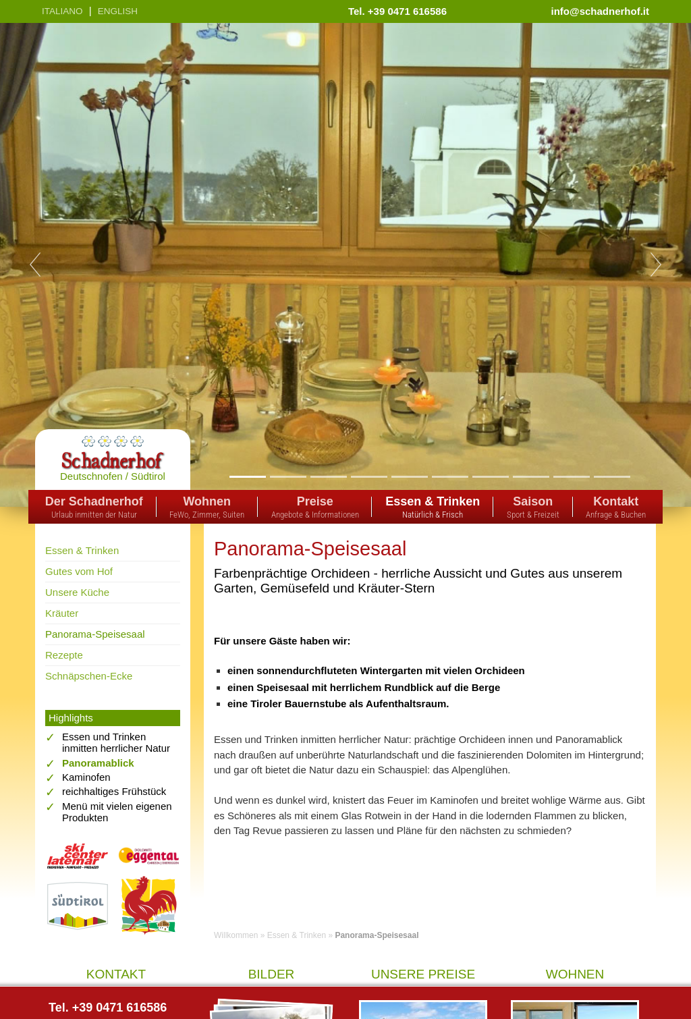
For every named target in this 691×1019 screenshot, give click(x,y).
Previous (35, 264)
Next (656, 264)
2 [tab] (287, 476)
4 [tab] (368, 476)
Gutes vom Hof (79, 571)
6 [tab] (449, 476)
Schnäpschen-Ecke (88, 676)
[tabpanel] (345, 265)
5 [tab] (409, 476)
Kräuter (61, 613)
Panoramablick (98, 763)
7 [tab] (490, 476)
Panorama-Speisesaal (95, 634)
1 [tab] (247, 476)
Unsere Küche (77, 592)
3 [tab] (328, 476)
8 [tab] (530, 476)
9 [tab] (571, 476)
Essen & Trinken (82, 550)
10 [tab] (612, 476)
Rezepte (64, 655)
